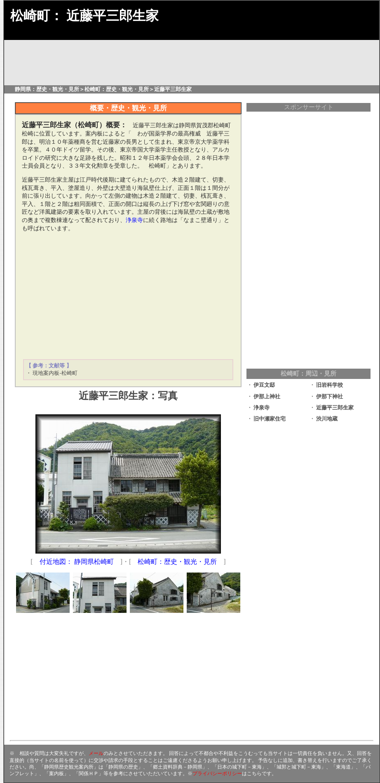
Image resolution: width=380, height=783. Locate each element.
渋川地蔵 (327, 419)
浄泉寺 (261, 407)
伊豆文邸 (264, 385)
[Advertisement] (128, 295)
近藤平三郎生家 (335, 407)
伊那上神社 (266, 396)
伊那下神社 (329, 396)
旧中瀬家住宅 (269, 419)
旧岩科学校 (329, 385)
